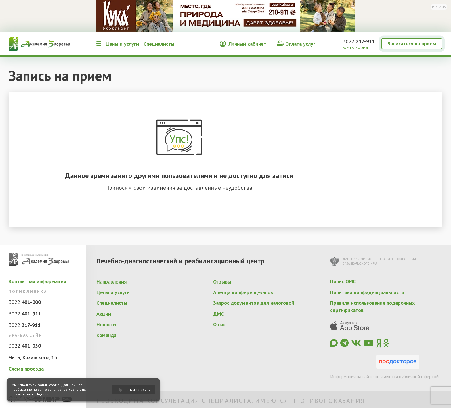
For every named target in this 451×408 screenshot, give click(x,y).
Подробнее (45, 394)
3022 (359, 41)
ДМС (218, 314)
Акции (103, 314)
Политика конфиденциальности (367, 292)
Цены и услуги (122, 44)
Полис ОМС (343, 281)
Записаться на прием (411, 43)
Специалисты (159, 44)
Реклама (439, 7)
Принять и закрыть (134, 389)
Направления (111, 281)
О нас (219, 324)
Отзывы (222, 281)
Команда (106, 335)
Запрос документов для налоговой (253, 303)
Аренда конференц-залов (243, 292)
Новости (106, 324)
